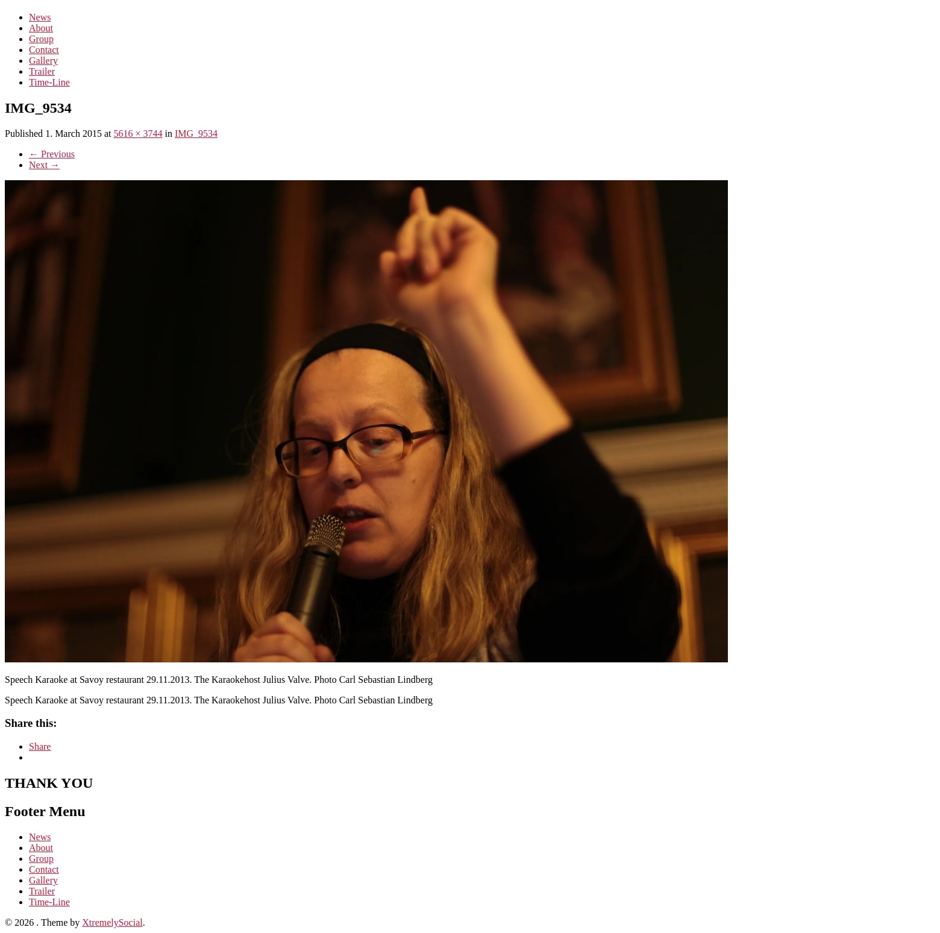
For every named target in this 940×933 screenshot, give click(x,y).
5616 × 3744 (137, 133)
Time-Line (49, 82)
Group (41, 39)
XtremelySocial (112, 922)
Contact (44, 50)
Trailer (42, 71)
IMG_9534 (196, 133)
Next (44, 165)
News (40, 17)
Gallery (43, 60)
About (41, 28)
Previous (52, 154)
